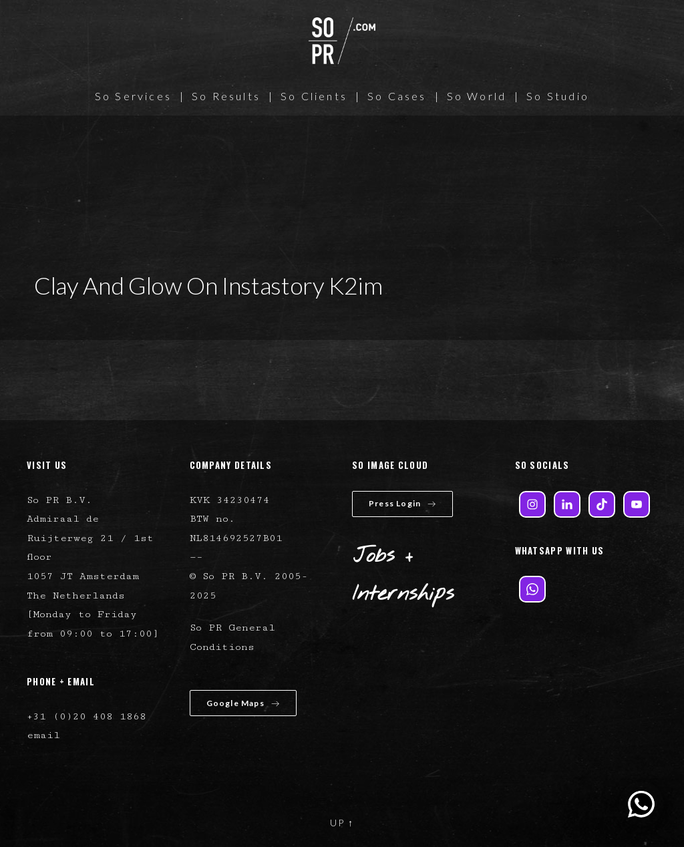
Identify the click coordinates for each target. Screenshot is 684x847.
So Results (226, 96)
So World (477, 96)
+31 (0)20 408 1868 (86, 716)
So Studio (557, 96)
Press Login (402, 503)
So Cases (397, 96)
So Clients (314, 96)
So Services (133, 96)
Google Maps (243, 703)
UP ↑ (342, 822)
